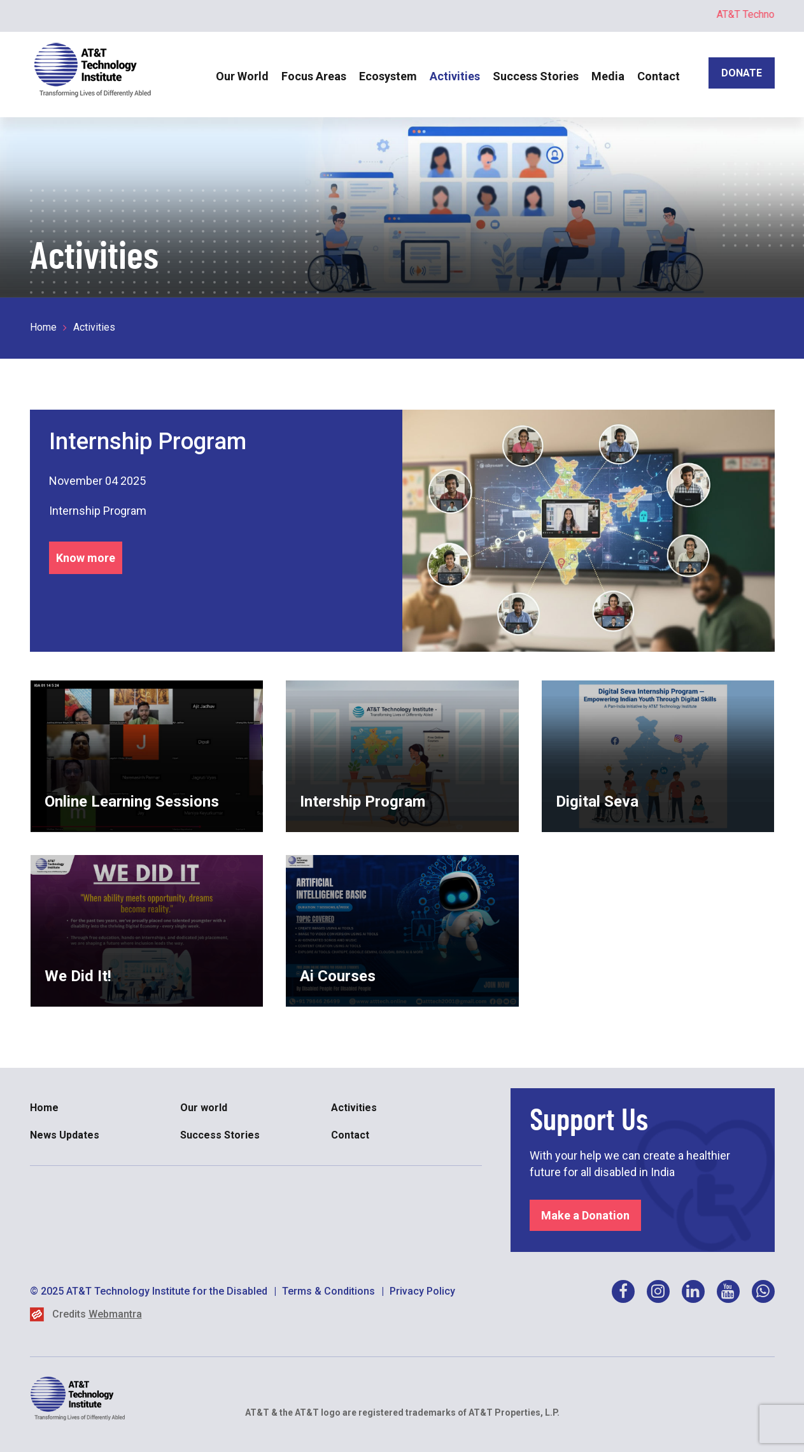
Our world (203, 1108)
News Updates (64, 1135)
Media (607, 76)
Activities (455, 76)
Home (43, 327)
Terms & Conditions (328, 1291)
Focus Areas (313, 76)
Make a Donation (585, 1215)
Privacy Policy (422, 1291)
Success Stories (536, 76)
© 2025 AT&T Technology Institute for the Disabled (148, 1291)
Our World (242, 76)
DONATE (741, 73)
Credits (97, 1314)
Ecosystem (388, 76)
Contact (658, 76)
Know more (85, 557)
